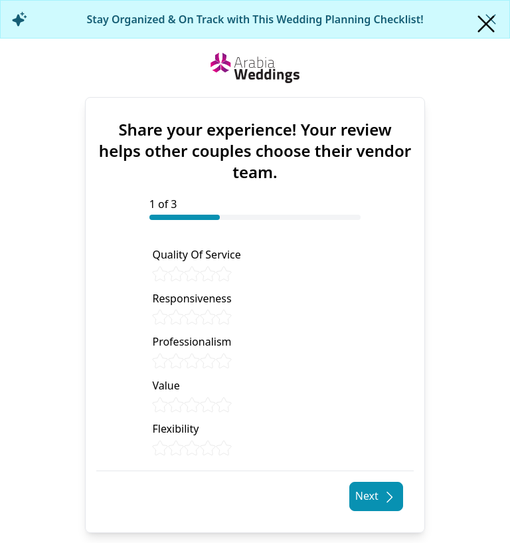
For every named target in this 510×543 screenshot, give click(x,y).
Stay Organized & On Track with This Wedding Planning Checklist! (254, 19)
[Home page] (255, 68)
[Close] (486, 24)
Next (376, 497)
